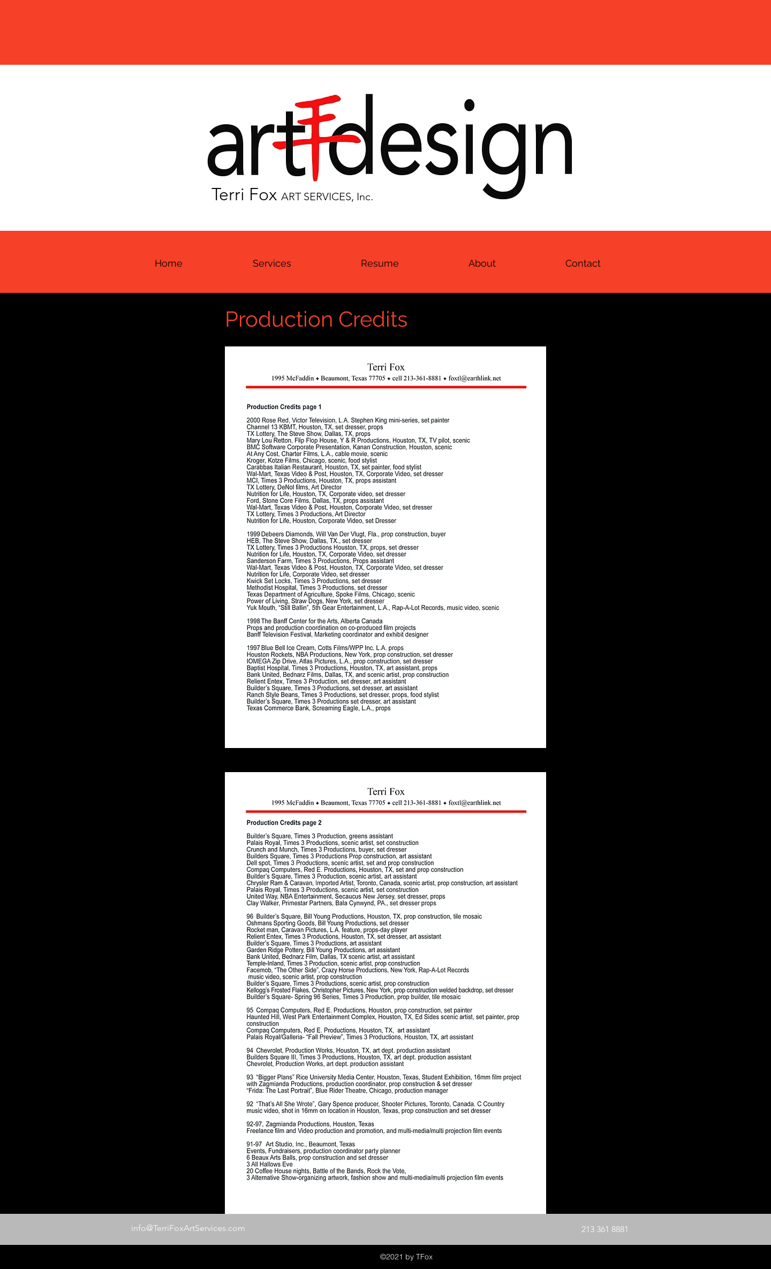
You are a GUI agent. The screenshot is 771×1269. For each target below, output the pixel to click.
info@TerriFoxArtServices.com (188, 1228)
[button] (380, 263)
